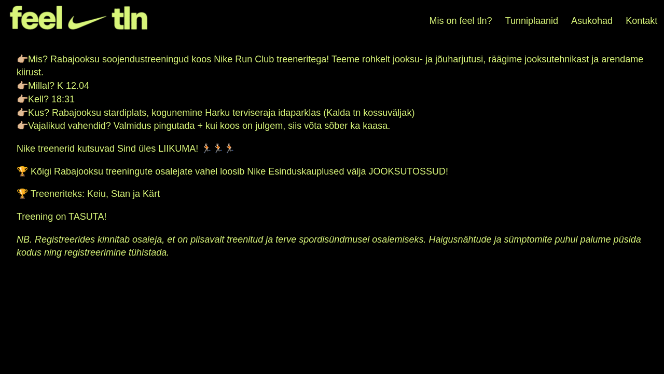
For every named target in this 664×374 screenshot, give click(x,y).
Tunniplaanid (531, 21)
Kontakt (641, 21)
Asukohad (592, 21)
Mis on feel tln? (461, 21)
